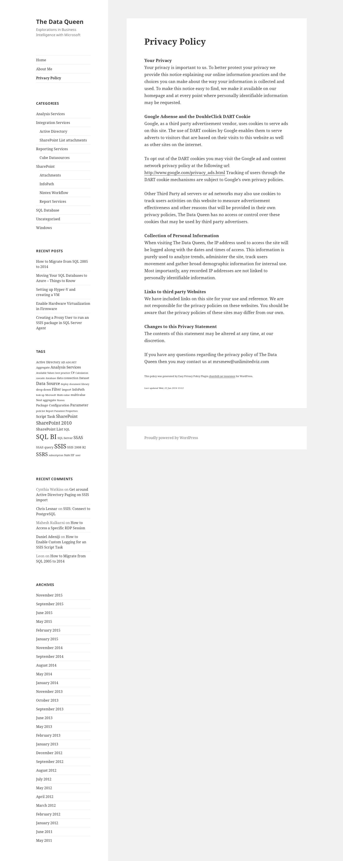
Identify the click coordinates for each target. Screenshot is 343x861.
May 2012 (44, 787)
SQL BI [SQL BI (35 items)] (46, 436)
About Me (44, 69)
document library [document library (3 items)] (79, 384)
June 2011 (44, 831)
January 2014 (47, 682)
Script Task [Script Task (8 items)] (45, 416)
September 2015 (49, 604)
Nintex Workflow (54, 192)
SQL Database (47, 210)
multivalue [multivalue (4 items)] (78, 395)
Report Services (53, 201)
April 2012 (44, 796)
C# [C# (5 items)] (73, 373)
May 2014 (44, 674)
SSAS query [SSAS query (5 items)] (44, 447)
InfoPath (47, 184)
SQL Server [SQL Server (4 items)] (65, 438)
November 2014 (49, 647)
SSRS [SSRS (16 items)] (42, 454)
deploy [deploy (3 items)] (64, 384)
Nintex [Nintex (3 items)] (61, 400)
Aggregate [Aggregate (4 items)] (43, 367)
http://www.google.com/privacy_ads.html (184, 172)
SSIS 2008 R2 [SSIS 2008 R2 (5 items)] (76, 447)
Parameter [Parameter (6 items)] (79, 405)
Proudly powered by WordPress (171, 437)
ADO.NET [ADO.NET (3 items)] (71, 362)
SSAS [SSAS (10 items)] (78, 437)
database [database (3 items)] (51, 378)
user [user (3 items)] (77, 455)
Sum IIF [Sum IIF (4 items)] (69, 455)
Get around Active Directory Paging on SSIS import (62, 494)
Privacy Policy (48, 78)
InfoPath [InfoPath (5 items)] (78, 389)
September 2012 (49, 761)
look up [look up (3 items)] (40, 395)
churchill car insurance (222, 376)
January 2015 (47, 639)
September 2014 (49, 656)
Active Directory (53, 131)
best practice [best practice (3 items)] (62, 372)
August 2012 (46, 770)
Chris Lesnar (46, 508)
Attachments (50, 175)
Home (41, 60)
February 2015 (48, 630)
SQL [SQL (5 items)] (67, 429)
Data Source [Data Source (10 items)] (48, 383)
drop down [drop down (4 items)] (43, 390)
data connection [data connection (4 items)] (67, 378)
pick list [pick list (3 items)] (40, 411)
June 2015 (44, 612)
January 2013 (47, 744)
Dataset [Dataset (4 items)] (84, 378)
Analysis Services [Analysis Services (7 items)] (66, 367)
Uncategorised (48, 219)
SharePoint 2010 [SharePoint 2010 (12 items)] (54, 423)
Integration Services (53, 122)
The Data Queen (60, 22)
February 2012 (48, 814)
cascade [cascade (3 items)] (40, 378)
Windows (44, 227)
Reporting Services (52, 148)
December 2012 (49, 752)
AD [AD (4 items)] (63, 362)
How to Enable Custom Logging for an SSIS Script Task (61, 542)
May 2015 (44, 621)
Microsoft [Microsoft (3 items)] (50, 395)
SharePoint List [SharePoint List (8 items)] (49, 429)
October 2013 (47, 700)
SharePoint (45, 166)
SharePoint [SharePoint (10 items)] (67, 416)
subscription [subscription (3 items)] (56, 455)
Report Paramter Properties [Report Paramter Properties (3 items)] (62, 411)
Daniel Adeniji (48, 536)
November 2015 (49, 595)
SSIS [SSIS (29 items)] (60, 446)
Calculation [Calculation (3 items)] (81, 372)
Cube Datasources (55, 157)
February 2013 (48, 735)
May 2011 (44, 840)
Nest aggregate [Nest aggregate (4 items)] (46, 400)
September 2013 (49, 709)
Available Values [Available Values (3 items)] (45, 372)
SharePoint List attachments (63, 140)
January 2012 (47, 822)
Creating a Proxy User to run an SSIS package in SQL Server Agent (62, 322)
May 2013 (44, 726)
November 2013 (49, 691)
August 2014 (46, 665)
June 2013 (44, 717)
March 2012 (46, 805)
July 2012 (43, 779)
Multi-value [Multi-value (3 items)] (63, 395)
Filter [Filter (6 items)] (56, 389)
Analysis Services (50, 113)
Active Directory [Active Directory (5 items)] (48, 362)
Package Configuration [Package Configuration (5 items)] (52, 405)
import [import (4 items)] (66, 390)
